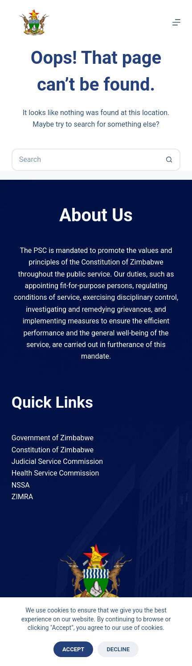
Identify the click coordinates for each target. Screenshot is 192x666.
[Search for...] (85, 160)
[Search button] (169, 160)
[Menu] (176, 22)
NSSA (21, 485)
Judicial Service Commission (57, 461)
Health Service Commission (55, 473)
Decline (118, 649)
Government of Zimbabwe (53, 438)
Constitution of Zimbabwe (53, 450)
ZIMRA (22, 496)
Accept (73, 649)
